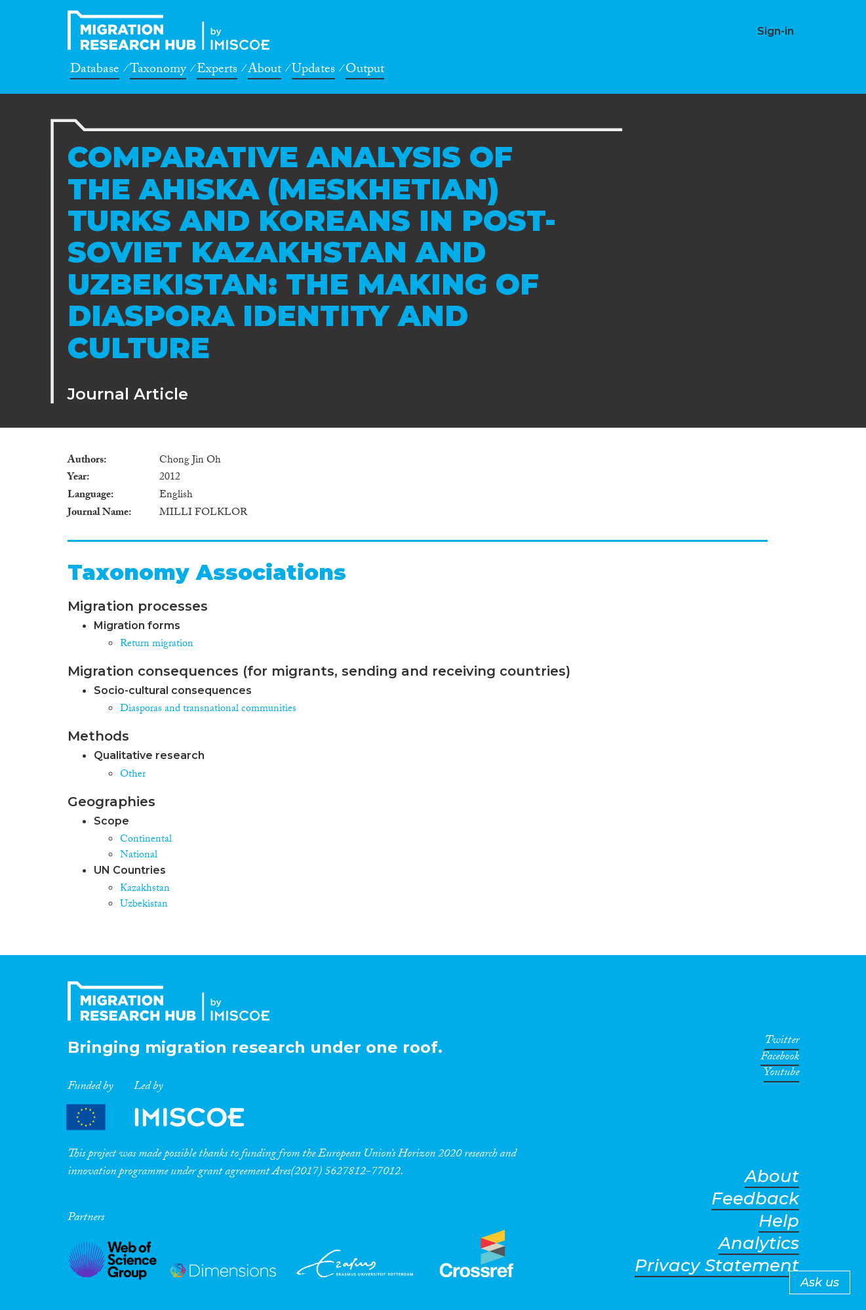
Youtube (781, 1074)
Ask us (819, 1282)
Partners (166, 1117)
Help (778, 1221)
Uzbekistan (144, 905)
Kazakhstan (145, 889)
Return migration (156, 644)
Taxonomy (158, 70)
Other (133, 775)
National (138, 856)
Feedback (755, 1199)
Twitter (781, 1042)
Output (364, 70)
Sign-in (775, 31)
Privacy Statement (717, 1266)
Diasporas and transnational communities (208, 709)
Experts (217, 70)
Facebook (779, 1059)
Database (94, 70)
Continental (146, 840)
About (264, 70)
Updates (313, 70)
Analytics (758, 1243)
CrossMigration (172, 30)
